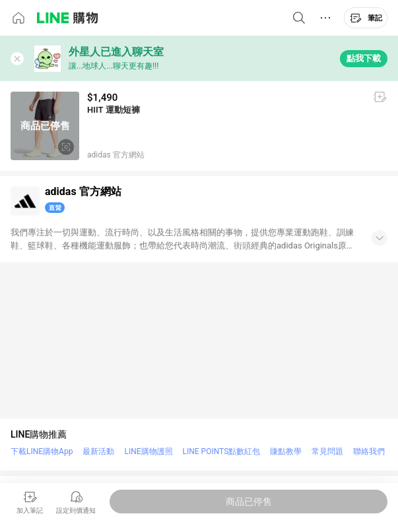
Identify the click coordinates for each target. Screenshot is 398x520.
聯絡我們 (369, 451)
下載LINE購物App (42, 451)
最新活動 (98, 451)
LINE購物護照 (148, 451)
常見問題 (327, 451)
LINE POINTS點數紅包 (222, 451)
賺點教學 (286, 451)
